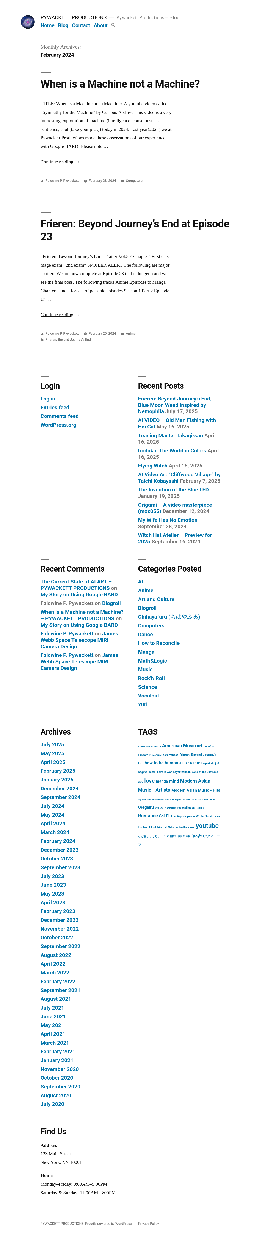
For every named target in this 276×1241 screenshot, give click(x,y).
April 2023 (53, 902)
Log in (48, 398)
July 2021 (52, 1008)
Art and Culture (156, 599)
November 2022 (60, 929)
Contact (81, 25)
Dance (145, 634)
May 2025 (52, 753)
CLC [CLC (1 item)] (214, 746)
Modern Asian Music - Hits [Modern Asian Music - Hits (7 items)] (195, 790)
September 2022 (60, 946)
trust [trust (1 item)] (153, 827)
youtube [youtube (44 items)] (207, 825)
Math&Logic (152, 661)
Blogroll (111, 603)
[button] (113, 25)
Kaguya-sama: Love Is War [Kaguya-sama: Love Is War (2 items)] (155, 772)
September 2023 (60, 867)
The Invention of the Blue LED (173, 489)
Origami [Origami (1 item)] (159, 807)
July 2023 (52, 876)
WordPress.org (58, 425)
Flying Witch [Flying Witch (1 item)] (155, 755)
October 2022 (57, 937)
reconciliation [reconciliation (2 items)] (186, 807)
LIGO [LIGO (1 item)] (140, 781)
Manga (146, 652)
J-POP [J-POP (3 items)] (184, 763)
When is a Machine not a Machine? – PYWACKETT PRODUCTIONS (82, 615)
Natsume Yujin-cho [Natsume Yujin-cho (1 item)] (175, 799)
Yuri (142, 704)
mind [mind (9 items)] (174, 781)
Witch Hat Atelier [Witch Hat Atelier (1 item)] (166, 827)
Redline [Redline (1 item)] (200, 807)
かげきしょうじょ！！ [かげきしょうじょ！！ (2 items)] (152, 836)
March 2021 (55, 1043)
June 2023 (53, 885)
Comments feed (60, 416)
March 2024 (55, 832)
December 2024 (59, 788)
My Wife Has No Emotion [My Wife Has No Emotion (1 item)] (151, 799)
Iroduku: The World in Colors (172, 450)
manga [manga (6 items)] (162, 781)
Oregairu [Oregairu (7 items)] (146, 807)
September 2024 (60, 797)
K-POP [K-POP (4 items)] (195, 763)
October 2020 (57, 1078)
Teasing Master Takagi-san (170, 435)
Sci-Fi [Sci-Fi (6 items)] (164, 816)
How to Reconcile (159, 643)
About (100, 25)
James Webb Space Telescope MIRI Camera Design (79, 639)
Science (147, 687)
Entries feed (55, 407)
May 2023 (52, 894)
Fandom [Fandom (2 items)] (143, 754)
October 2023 (57, 858)
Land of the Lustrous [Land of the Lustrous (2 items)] (205, 772)
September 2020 (60, 1086)
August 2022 (56, 955)
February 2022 (58, 981)
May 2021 (52, 1025)
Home (47, 25)
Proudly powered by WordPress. (109, 1224)
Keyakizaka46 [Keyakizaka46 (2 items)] (182, 772)
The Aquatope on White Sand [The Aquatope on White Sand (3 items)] (191, 816)
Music (145, 669)
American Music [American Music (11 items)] (179, 745)
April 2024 (53, 823)
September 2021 (60, 990)
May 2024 (52, 815)
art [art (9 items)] (199, 745)
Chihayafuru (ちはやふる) (169, 617)
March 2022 (55, 972)
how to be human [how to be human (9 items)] (161, 762)
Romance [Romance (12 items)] (148, 815)
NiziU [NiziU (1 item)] (188, 799)
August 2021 (56, 999)
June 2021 (53, 1016)
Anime (131, 333)
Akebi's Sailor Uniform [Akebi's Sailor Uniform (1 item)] (149, 746)
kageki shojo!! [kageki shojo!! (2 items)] (210, 763)
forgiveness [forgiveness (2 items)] (170, 754)
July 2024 (52, 806)
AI (140, 581)
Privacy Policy (148, 1224)
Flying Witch (153, 466)
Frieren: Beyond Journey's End (68, 340)
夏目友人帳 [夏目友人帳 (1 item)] (184, 836)
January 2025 (57, 780)
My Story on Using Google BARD (79, 594)
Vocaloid (148, 695)
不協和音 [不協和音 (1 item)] (172, 836)
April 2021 (53, 1034)
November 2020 (60, 1069)
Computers (134, 181)
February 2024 (58, 841)
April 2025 (53, 762)
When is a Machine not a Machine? (120, 84)
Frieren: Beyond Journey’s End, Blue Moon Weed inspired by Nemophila (175, 404)
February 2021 (58, 1051)
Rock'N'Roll (151, 678)
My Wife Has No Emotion (168, 520)
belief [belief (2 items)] (207, 746)
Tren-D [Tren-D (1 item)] (146, 827)
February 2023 (58, 911)
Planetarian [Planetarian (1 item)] (170, 807)
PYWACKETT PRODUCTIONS (74, 17)
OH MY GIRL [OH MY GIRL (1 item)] (208, 799)
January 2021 (57, 1060)
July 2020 (52, 1104)
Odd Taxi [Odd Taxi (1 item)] (196, 799)
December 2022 (59, 920)
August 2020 (56, 1095)
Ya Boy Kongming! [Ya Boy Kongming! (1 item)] (185, 827)
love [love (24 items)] (149, 780)
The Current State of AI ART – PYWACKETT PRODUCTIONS (76, 584)
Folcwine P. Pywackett (62, 181)
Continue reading (60, 162)
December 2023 (59, 850)
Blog (63, 25)
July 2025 (52, 744)
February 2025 (58, 771)
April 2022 (53, 964)
